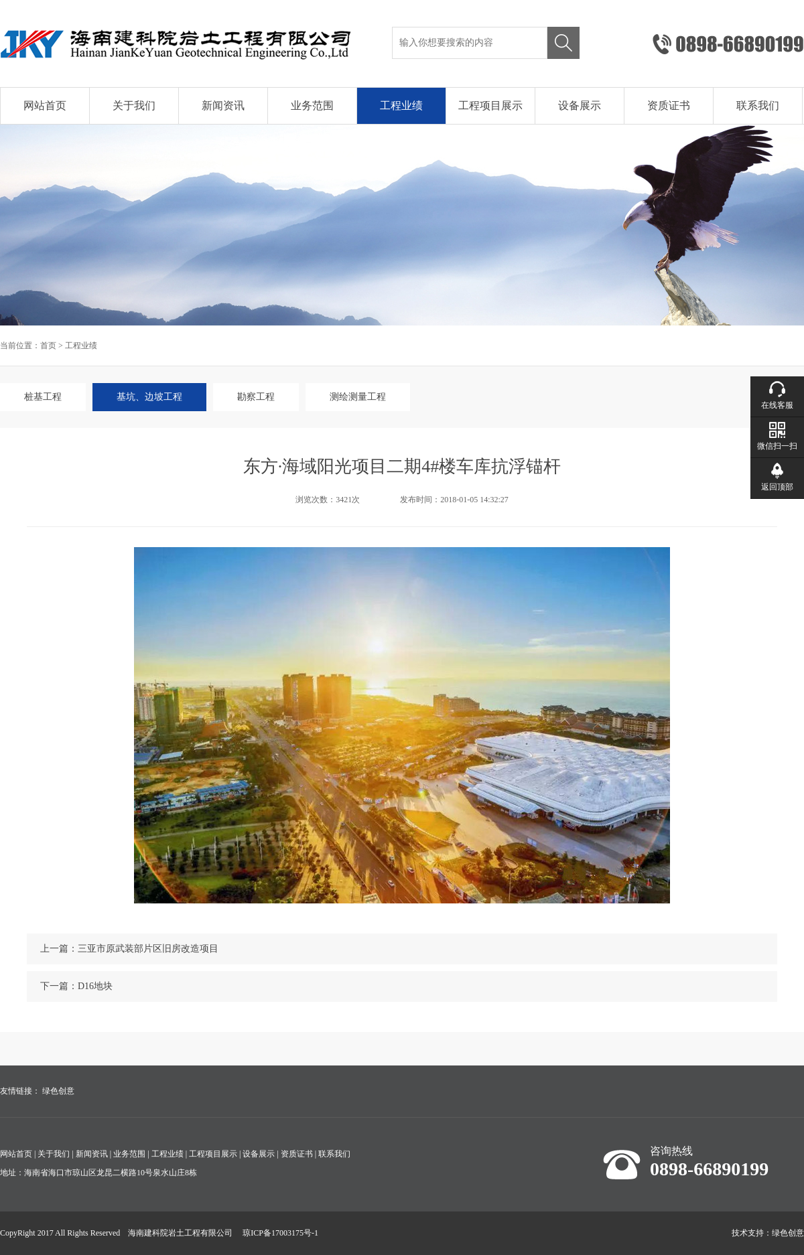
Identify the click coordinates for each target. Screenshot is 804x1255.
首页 (48, 345)
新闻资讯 (223, 105)
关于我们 (134, 105)
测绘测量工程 (358, 397)
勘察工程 (256, 397)
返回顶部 (777, 487)
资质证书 (668, 105)
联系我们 (757, 105)
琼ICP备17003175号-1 (280, 1233)
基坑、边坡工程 (149, 397)
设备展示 (579, 105)
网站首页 (44, 105)
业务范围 (312, 105)
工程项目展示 (490, 105)
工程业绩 (401, 105)
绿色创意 (58, 1091)
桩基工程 (43, 397)
